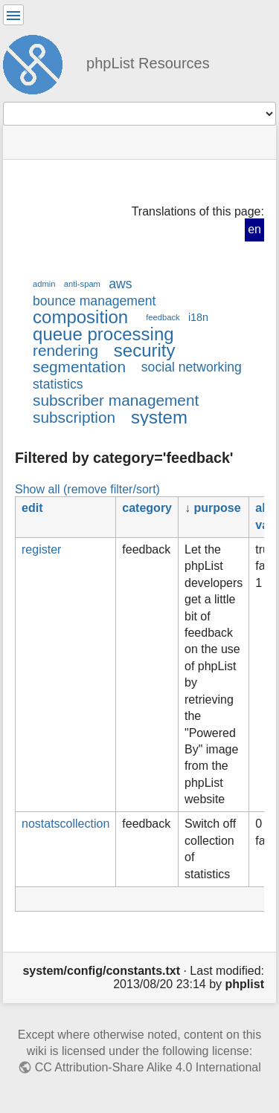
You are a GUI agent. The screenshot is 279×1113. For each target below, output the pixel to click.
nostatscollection (65, 823)
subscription (74, 417)
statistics (58, 384)
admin (44, 283)
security (145, 350)
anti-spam (82, 283)
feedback (162, 317)
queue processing (103, 334)
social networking (191, 367)
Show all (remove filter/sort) (87, 489)
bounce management (94, 300)
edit (32, 508)
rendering (65, 350)
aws (120, 283)
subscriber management (116, 400)
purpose (216, 508)
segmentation (79, 366)
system (159, 417)
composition (80, 317)
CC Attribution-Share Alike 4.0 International (148, 1067)
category (147, 508)
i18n (198, 317)
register (41, 549)
